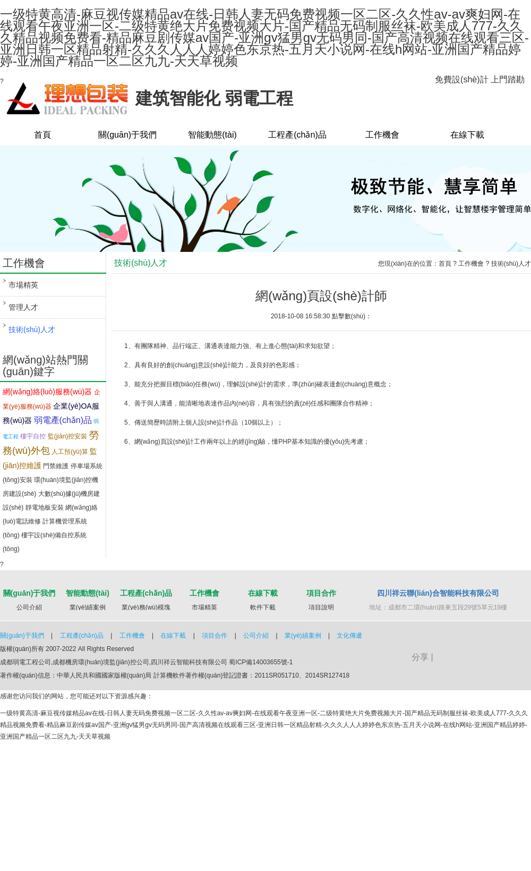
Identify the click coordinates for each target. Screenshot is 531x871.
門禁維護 (55, 466)
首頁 (42, 134)
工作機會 (382, 134)
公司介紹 (29, 607)
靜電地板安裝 (44, 507)
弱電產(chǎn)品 (63, 420)
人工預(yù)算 (70, 451)
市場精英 (23, 285)
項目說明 (321, 607)
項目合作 (321, 593)
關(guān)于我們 (127, 134)
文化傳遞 (349, 635)
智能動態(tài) (212, 134)
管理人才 (23, 307)
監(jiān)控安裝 (68, 436)
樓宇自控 (33, 436)
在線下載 (467, 134)
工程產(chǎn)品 (297, 134)
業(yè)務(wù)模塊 (146, 607)
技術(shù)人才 (31, 329)
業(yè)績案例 (88, 607)
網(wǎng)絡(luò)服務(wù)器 (47, 391)
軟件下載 (263, 607)
